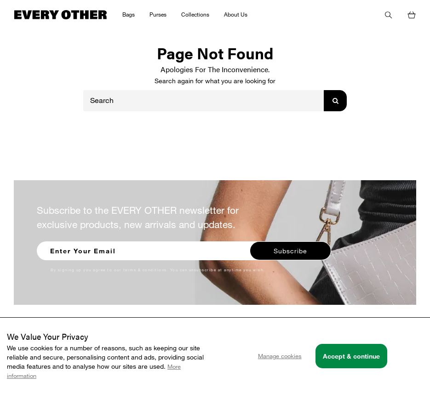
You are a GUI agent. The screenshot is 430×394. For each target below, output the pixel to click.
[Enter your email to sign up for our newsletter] (144, 250)
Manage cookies (280, 356)
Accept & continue (351, 356)
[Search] (203, 100)
